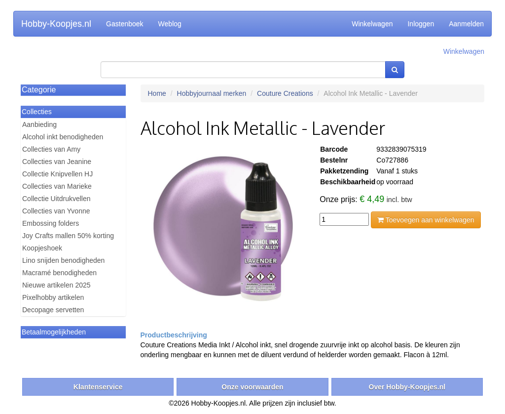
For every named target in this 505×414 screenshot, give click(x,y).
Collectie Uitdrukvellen (56, 199)
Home (157, 93)
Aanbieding (39, 124)
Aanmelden (466, 24)
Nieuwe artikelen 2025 (56, 285)
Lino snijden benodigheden (63, 260)
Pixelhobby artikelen (53, 297)
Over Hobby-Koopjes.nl (407, 387)
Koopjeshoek (42, 248)
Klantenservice (98, 387)
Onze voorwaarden (252, 387)
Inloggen (420, 24)
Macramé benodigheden (59, 273)
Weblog (169, 24)
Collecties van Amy (51, 149)
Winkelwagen (372, 24)
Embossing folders (50, 223)
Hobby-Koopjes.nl (56, 24)
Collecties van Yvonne (56, 211)
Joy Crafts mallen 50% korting (68, 236)
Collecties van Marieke (57, 186)
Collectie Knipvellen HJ (57, 174)
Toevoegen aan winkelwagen (425, 220)
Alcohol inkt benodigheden (62, 137)
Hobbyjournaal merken (212, 93)
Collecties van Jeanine (56, 162)
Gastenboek (125, 24)
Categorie (39, 89)
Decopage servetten (53, 310)
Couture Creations (285, 93)
